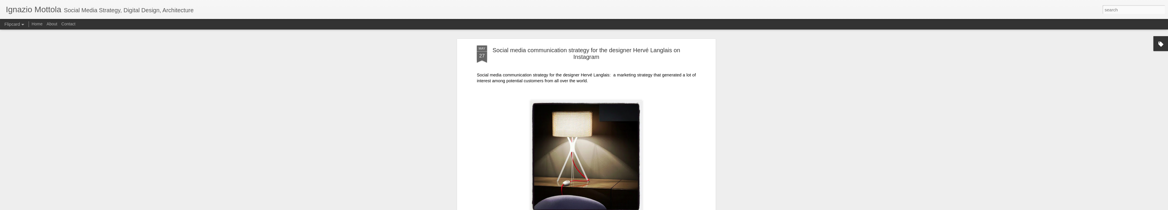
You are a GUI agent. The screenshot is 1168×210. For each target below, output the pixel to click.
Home (37, 24)
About (52, 24)
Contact (68, 24)
